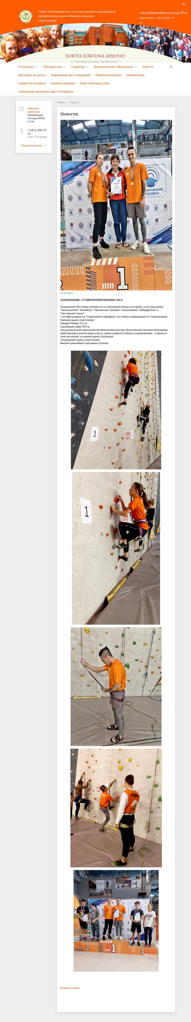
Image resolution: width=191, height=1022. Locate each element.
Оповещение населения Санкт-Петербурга (45, 91)
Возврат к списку (70, 988)
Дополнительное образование (113, 67)
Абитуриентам (52, 67)
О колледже (26, 67)
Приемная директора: (33, 110)
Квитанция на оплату (32, 75)
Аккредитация (135, 75)
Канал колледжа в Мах (94, 83)
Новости (147, 67)
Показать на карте (34, 145)
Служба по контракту (32, 83)
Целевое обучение (63, 83)
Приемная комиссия (108, 75)
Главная (61, 102)
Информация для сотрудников (70, 75)
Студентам (78, 67)
